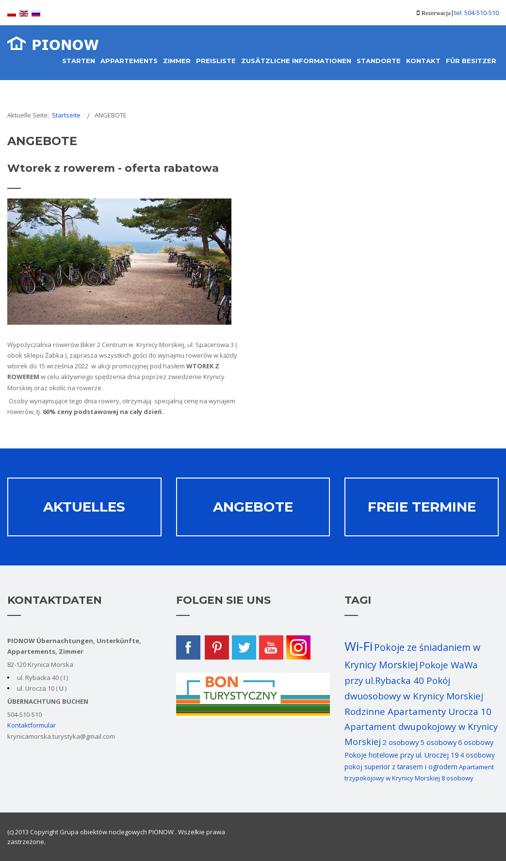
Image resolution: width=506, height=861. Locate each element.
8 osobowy (457, 778)
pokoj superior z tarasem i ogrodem (400, 766)
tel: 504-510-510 (476, 12)
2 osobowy (400, 742)
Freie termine (422, 506)
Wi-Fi (358, 646)
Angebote (253, 506)
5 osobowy (438, 742)
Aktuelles (84, 506)
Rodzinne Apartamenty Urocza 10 (417, 711)
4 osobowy (477, 755)
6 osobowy (475, 742)
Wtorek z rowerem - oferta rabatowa (113, 168)
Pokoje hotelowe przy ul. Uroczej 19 (401, 755)
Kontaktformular (31, 725)
